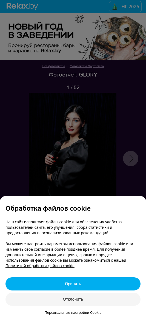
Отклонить (73, 299)
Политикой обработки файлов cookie (40, 265)
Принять (73, 283)
